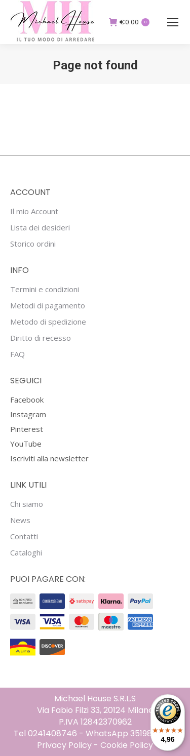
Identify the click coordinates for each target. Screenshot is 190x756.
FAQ (17, 354)
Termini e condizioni (44, 289)
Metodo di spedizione (48, 322)
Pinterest (26, 429)
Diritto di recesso (40, 338)
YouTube (26, 444)
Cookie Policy (126, 745)
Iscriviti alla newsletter (49, 458)
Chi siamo (26, 504)
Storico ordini (33, 244)
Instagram (28, 414)
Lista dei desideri (40, 227)
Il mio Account (34, 211)
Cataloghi (26, 553)
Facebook (27, 399)
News (20, 520)
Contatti (24, 536)
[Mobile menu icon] (173, 22)
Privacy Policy (64, 745)
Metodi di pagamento (47, 305)
